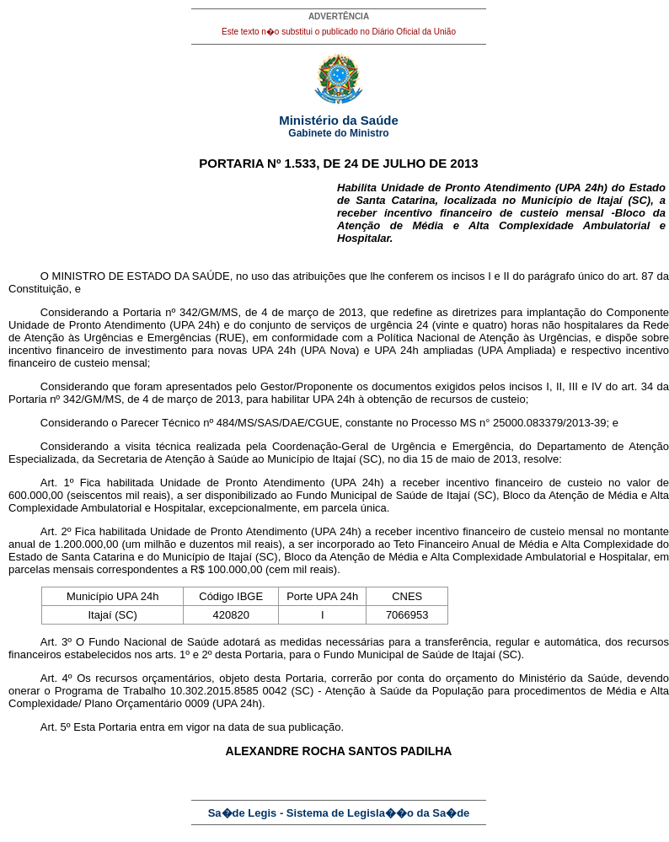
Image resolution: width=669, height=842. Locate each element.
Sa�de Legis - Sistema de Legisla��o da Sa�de (339, 813)
